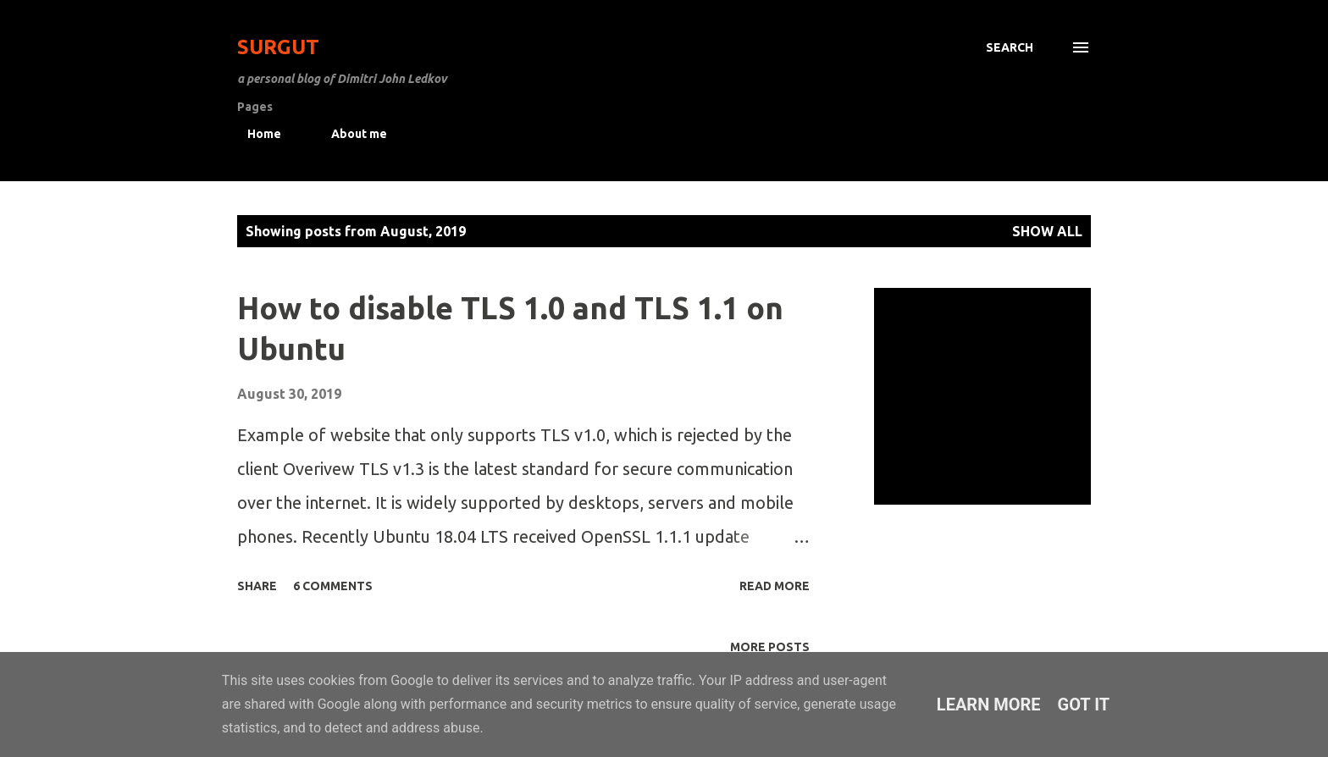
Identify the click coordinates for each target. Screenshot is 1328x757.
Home (254, 134)
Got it (1084, 704)
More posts (770, 647)
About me (349, 134)
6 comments (333, 586)
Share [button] (257, 586)
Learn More (989, 704)
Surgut (278, 47)
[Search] (1009, 47)
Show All (1047, 231)
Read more (774, 586)
